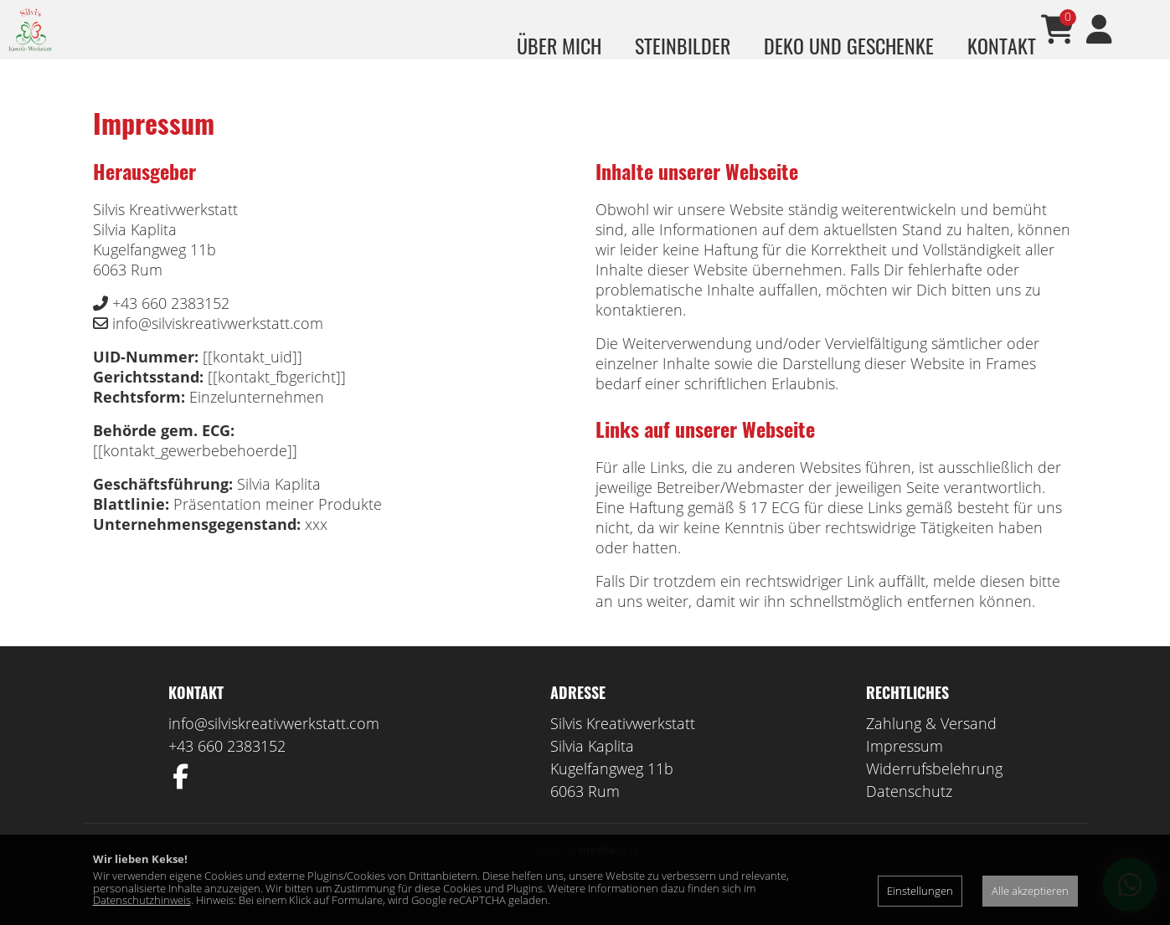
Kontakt (1001, 45)
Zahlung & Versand (931, 747)
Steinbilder (682, 45)
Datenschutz (909, 815)
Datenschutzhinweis (142, 899)
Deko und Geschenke (849, 45)
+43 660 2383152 (227, 770)
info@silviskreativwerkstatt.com (273, 747)
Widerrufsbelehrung (934, 793)
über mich (559, 45)
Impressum (904, 770)
